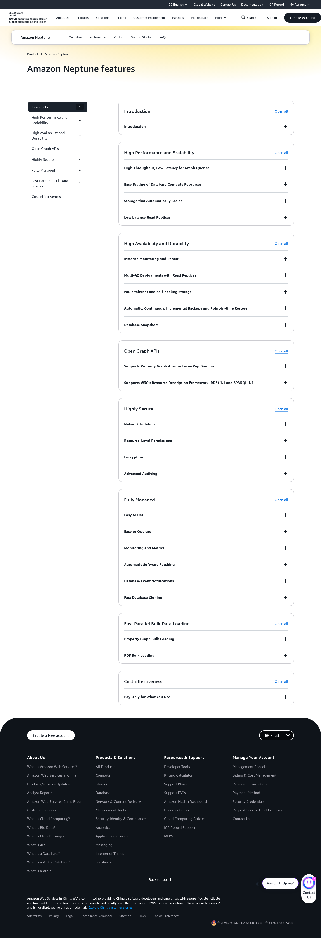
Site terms (34, 916)
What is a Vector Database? (48, 862)
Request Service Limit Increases (257, 810)
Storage (102, 784)
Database (103, 792)
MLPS (168, 836)
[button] (62, 18)
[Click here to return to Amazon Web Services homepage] (28, 20)
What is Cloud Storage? (45, 836)
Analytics (103, 827)
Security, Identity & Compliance (121, 818)
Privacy (54, 916)
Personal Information (250, 784)
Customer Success (41, 810)
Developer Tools (177, 766)
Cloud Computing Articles (184, 818)
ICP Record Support (179, 827)
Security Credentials (248, 801)
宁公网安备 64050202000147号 (239, 923)
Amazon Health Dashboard (185, 801)
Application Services (112, 836)
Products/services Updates (48, 784)
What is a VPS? (39, 871)
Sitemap (125, 916)
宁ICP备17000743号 (279, 923)
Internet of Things (110, 853)
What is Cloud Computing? (48, 818)
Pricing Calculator (178, 775)
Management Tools (111, 810)
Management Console (250, 766)
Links (142, 916)
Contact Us (241, 818)
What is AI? (36, 845)
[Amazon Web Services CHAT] (308, 883)
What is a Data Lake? (43, 853)
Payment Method (246, 792)
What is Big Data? (41, 827)
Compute (103, 775)
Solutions (103, 862)
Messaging (104, 845)
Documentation (176, 810)
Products (33, 54)
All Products (105, 766)
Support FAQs (175, 792)
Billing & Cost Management (254, 775)
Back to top (160, 879)
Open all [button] (281, 111)
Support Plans (175, 784)
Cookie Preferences (166, 916)
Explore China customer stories (110, 907)
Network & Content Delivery (118, 801)
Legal (69, 916)
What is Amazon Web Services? (52, 766)
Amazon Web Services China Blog (54, 801)
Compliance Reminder (96, 916)
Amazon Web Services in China (51, 775)
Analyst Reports (39, 792)
